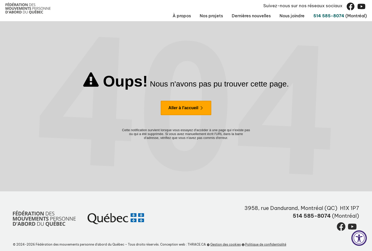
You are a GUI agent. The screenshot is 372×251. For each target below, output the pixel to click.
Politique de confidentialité (264, 244)
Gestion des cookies (224, 244)
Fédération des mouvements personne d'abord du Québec (80, 244)
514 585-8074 (319, 15)
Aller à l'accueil (186, 108)
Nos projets (177, 15)
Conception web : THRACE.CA (183, 244)
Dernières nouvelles (225, 15)
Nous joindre (275, 15)
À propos (142, 15)
